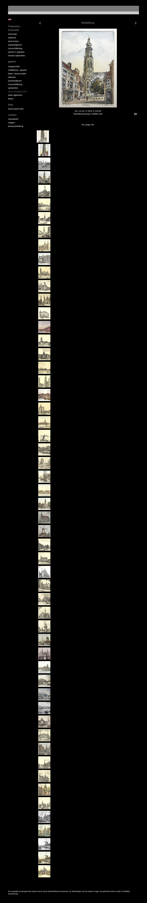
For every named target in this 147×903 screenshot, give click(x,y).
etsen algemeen (15, 95)
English (9, 19)
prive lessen (13, 41)
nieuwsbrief (13, 119)
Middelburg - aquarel (17, 70)
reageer (11, 122)
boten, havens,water (17, 73)
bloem (10, 99)
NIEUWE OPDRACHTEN (16, 55)
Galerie (12, 61)
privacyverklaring (15, 126)
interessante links (16, 109)
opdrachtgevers (15, 45)
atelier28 (12, 38)
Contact (12, 114)
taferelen (12, 77)
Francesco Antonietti (14, 28)
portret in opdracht (16, 52)
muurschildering (15, 48)
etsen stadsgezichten (17, 91)
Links (10, 104)
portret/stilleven (15, 81)
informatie (12, 34)
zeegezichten (14, 66)
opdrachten (13, 88)
